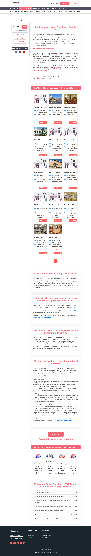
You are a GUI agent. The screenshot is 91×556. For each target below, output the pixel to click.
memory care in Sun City (54, 311)
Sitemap (30, 537)
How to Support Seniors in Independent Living (38, 468)
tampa (65, 11)
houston (38, 11)
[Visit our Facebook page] (21, 543)
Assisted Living (14, 8)
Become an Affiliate (45, 537)
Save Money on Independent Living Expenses (61, 468)
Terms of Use (51, 549)
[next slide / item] (61, 99)
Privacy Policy (43, 549)
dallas (11, 11)
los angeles (24, 11)
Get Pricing (43, 122)
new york (17, 11)
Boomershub (13, 20)
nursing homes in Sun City (40, 311)
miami (70, 11)
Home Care (54, 8)
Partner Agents (44, 533)
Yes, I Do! (24, 27)
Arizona (33, 20)
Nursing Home (45, 8)
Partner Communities (46, 535)
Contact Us (31, 535)
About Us (30, 533)
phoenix (49, 11)
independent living (24, 20)
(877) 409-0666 (16, 538)
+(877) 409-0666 (53, 3)
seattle (60, 11)
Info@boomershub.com (16, 535)
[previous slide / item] (50, 99)
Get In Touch (56, 434)
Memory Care (36, 8)
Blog (64, 3)
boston (55, 11)
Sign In (75, 3)
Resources (62, 8)
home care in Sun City (70, 311)
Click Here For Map (19, 49)
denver (43, 11)
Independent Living (25, 8)
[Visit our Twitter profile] (18, 543)
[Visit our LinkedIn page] (24, 543)
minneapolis (77, 11)
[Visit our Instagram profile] (14, 543)
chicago (32, 11)
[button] (40, 102)
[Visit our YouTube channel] (11, 543)
